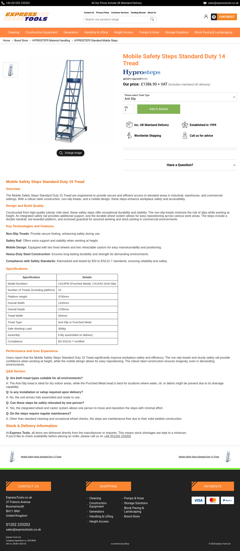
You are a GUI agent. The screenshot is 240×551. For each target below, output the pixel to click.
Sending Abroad (138, 12)
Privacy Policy (103, 12)
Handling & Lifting (96, 32)
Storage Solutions (177, 32)
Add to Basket (158, 109)
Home (6, 40)
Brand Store (20, 40)
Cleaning (13, 32)
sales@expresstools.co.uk (23, 529)
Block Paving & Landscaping (213, 32)
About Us (152, 12)
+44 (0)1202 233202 (117, 436)
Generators (71, 32)
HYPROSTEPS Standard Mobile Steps (94, 40)
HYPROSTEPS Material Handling (49, 40)
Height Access (123, 32)
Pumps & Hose (149, 32)
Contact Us (89, 12)
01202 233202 (18, 524)
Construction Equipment (41, 32)
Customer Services (120, 12)
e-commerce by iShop (120, 544)
